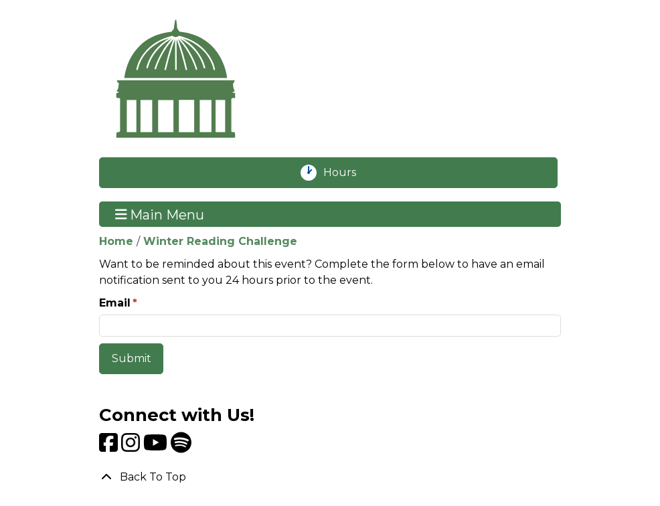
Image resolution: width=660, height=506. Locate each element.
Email (115, 303)
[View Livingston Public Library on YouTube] (157, 446)
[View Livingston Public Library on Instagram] (132, 446)
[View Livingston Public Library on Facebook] (110, 446)
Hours (347, 173)
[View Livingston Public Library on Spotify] (181, 446)
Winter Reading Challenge (220, 241)
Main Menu (160, 214)
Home (116, 241)
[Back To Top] (330, 477)
